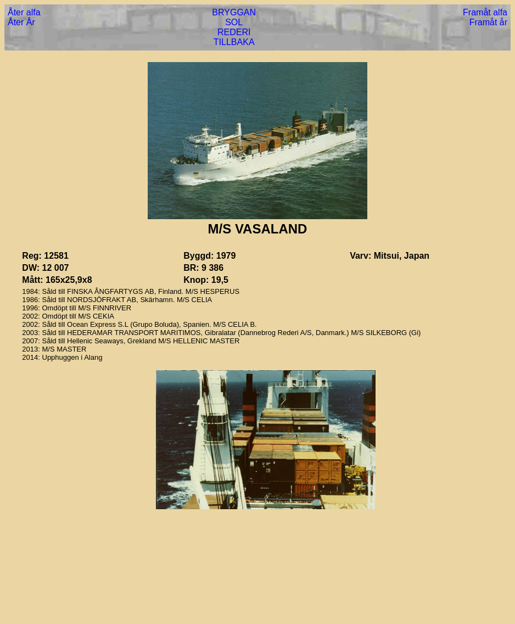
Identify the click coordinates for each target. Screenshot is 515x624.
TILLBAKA (234, 42)
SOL (234, 22)
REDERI (233, 32)
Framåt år (488, 22)
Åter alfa (24, 12)
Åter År (21, 22)
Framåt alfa (485, 12)
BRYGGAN (234, 12)
